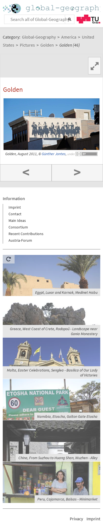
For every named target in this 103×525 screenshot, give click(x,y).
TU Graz (88, 19)
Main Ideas (17, 220)
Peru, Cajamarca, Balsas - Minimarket (67, 499)
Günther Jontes (54, 154)
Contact (15, 213)
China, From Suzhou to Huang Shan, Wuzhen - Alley (58, 457)
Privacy (76, 518)
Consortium (18, 227)
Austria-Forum (20, 240)
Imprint (15, 207)
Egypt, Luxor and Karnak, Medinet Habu (66, 292)
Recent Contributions (26, 233)
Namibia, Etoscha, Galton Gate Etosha (67, 416)
